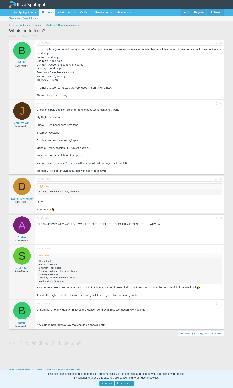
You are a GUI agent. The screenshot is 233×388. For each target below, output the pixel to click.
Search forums (31, 18)
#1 (221, 43)
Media (83, 12)
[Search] (215, 12)
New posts (14, 18)
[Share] (216, 43)
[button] (74, 12)
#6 (221, 303)
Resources (101, 12)
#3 (221, 179)
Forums (47, 12)
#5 (221, 248)
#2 (221, 103)
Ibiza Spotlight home (24, 12)
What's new (65, 12)
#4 (221, 218)
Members (122, 12)
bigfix (15, 36)
